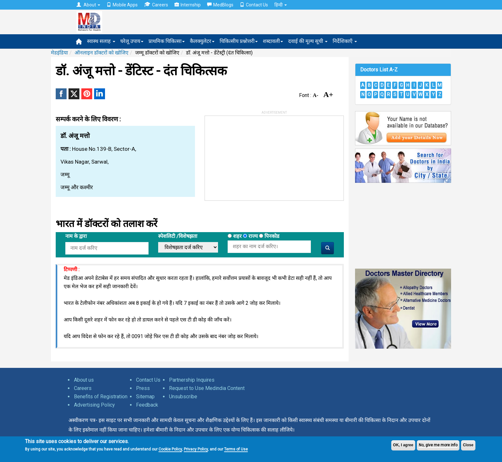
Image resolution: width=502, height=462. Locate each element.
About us (84, 380)
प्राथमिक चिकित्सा (167, 41)
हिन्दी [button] (280, 4)
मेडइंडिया (59, 53)
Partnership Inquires (192, 380)
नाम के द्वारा (76, 236)
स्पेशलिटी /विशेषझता (177, 236)
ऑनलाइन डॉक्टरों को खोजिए (101, 53)
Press (143, 388)
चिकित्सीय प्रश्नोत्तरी (239, 41)
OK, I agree (403, 445)
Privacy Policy (196, 449)
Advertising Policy (94, 405)
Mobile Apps (122, 4)
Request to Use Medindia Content (207, 388)
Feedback (147, 405)
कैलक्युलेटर (202, 41)
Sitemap (145, 396)
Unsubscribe (183, 396)
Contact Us (254, 4)
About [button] (88, 4)
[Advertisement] (253, 156)
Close (468, 445)
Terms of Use (236, 449)
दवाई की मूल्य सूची (308, 41)
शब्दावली (273, 41)
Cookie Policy (170, 449)
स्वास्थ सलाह (101, 41)
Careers (156, 4)
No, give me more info (438, 445)
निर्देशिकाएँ (345, 41)
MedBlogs (220, 4)
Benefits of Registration (100, 396)
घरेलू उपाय (131, 41)
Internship (187, 4)
